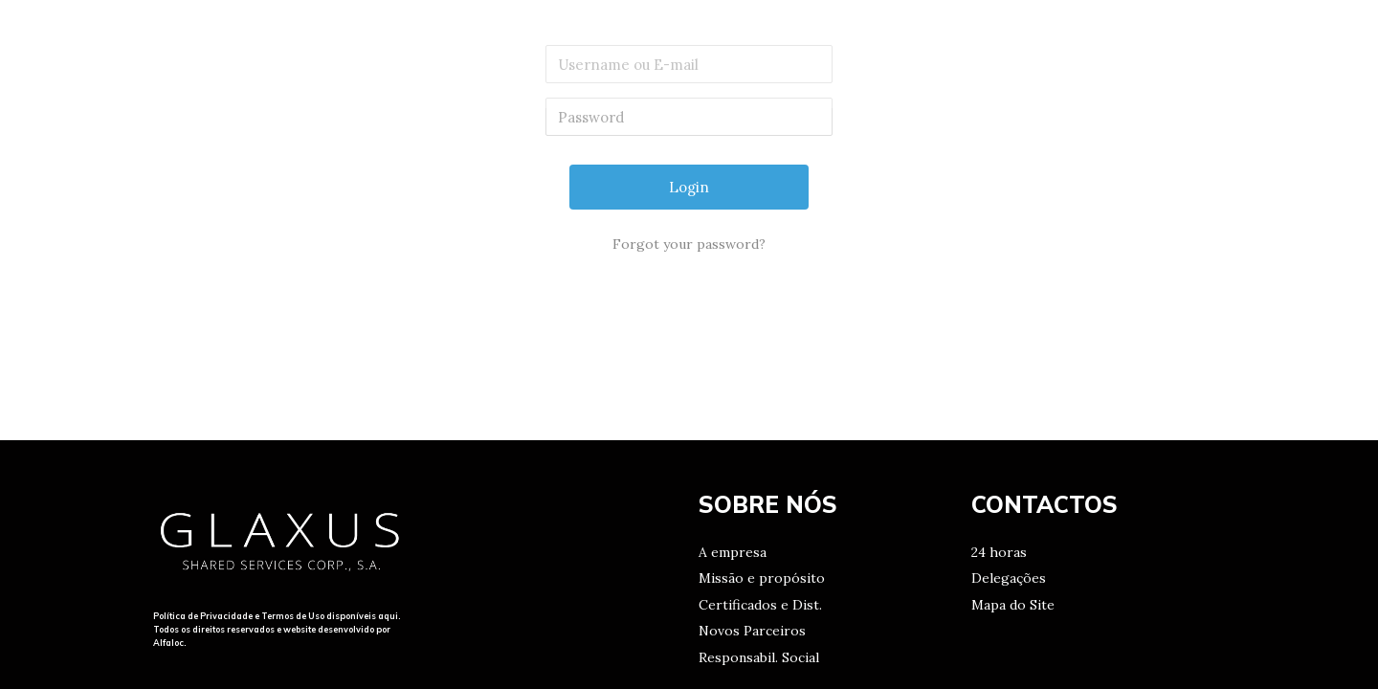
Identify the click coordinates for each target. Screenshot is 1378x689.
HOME (934, 53)
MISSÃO (1024, 53)
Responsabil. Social (759, 657)
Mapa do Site (1013, 604)
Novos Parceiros (752, 630)
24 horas (999, 552)
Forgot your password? (689, 244)
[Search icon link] (1321, 53)
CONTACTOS (1141, 53)
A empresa (733, 552)
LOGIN (1252, 53)
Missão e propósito (762, 578)
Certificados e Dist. (760, 604)
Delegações (1008, 578)
